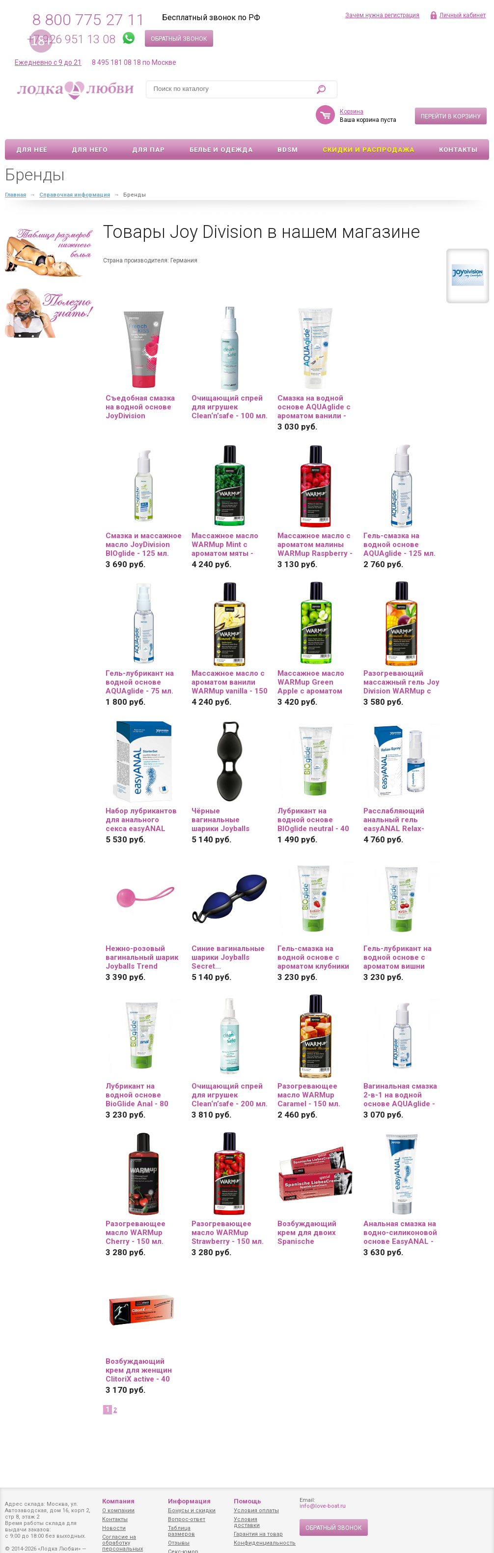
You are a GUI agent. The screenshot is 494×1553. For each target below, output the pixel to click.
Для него (90, 121)
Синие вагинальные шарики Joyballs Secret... (228, 929)
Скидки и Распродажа (368, 121)
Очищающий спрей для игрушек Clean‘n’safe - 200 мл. (230, 1066)
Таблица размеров (181, 1531)
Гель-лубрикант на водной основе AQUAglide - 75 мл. (140, 653)
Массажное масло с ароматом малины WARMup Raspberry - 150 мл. (315, 516)
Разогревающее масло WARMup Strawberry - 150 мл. (228, 1204)
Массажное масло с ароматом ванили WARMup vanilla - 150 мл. (230, 653)
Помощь (247, 1501)
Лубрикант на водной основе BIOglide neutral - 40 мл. (313, 791)
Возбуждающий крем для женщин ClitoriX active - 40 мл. (139, 1341)
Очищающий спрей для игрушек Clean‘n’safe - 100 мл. (230, 378)
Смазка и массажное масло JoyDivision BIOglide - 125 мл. (144, 516)
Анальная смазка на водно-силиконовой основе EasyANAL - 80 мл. (400, 1204)
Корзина (351, 83)
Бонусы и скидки (192, 1510)
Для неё (31, 121)
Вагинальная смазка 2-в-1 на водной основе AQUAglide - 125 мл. (400, 1066)
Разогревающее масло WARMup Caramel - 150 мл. (308, 1066)
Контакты (458, 121)
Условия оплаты (256, 1510)
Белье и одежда (221, 121)
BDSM (287, 121)
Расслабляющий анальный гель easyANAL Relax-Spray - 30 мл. (393, 791)
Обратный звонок (179, 38)
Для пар (148, 121)
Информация (189, 1501)
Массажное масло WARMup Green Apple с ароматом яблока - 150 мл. (310, 653)
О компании (118, 1510)
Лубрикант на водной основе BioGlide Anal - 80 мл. (137, 1066)
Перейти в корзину (451, 88)
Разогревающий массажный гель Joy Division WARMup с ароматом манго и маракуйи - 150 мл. (401, 653)
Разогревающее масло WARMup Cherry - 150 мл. (135, 1204)
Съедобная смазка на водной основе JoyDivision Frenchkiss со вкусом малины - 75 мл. (142, 378)
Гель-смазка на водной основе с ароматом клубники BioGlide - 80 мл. (313, 929)
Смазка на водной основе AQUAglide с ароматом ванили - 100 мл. (314, 378)
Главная (15, 166)
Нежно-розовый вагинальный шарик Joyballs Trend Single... (142, 929)
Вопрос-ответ (186, 1519)
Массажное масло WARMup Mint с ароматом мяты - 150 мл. (225, 516)
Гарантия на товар (258, 1534)
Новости (114, 1528)
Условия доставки (247, 1522)
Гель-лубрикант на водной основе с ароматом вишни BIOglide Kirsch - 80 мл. (398, 929)
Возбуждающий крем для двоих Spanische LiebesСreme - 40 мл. (308, 1204)
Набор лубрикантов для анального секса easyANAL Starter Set (141, 791)
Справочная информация (74, 166)
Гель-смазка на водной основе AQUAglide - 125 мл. (399, 516)
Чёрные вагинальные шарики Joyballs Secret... (220, 791)
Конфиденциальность (265, 1543)
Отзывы (179, 1543)
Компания (118, 1501)
